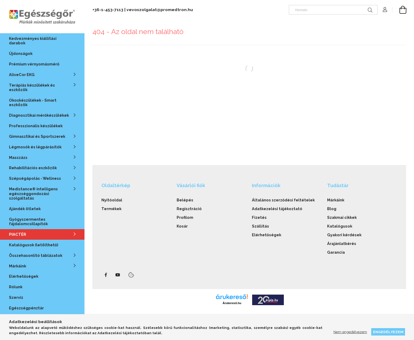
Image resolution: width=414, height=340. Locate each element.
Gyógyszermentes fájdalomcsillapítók (28, 221)
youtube (117, 275)
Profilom (185, 217)
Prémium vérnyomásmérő (34, 64)
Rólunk (15, 287)
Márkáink (335, 200)
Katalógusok (339, 226)
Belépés (185, 200)
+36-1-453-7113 (107, 9)
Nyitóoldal (111, 200)
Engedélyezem (388, 332)
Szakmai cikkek (342, 217)
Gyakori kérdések (344, 235)
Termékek (111, 208)
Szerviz (16, 297)
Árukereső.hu (232, 303)
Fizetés (259, 217)
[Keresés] (333, 10)
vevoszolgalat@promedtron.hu (159, 9)
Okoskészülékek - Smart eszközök (33, 102)
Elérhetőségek (23, 276)
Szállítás (260, 226)
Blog (331, 208)
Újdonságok (20, 53)
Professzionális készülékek (36, 126)
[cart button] (399, 9)
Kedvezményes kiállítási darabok (33, 40)
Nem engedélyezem (350, 332)
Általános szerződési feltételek (283, 200)
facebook (105, 275)
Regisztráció (189, 208)
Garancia (336, 252)
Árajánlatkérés (341, 243)
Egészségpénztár (26, 308)
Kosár (182, 226)
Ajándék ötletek (25, 208)
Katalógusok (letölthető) (33, 245)
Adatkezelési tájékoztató (277, 208)
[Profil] (385, 9)
